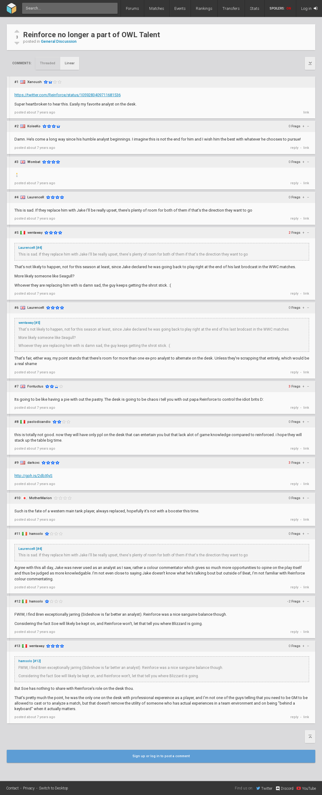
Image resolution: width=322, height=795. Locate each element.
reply (294, 147)
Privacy (29, 788)
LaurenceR (35, 197)
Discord (284, 788)
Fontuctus (35, 386)
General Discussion (58, 41)
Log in (309, 8)
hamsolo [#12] (29, 661)
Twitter (264, 788)
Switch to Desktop (53, 788)
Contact (12, 788)
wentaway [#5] (29, 323)
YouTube (306, 788)
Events (180, 8)
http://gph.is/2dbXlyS (33, 475)
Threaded (47, 63)
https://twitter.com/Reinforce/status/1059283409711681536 (67, 95)
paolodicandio (39, 422)
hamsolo (36, 534)
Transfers (231, 8)
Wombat (33, 162)
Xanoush (34, 82)
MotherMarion (40, 498)
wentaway (34, 233)
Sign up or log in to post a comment (161, 756)
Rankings (204, 8)
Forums (132, 8)
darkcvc (33, 463)
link (306, 112)
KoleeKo (34, 126)
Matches (156, 8)
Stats (254, 8)
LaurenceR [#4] (30, 248)
